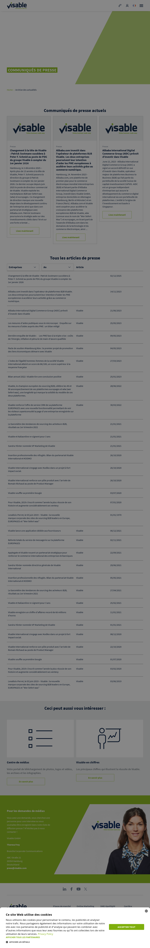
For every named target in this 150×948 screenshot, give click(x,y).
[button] (55, 937)
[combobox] (146, 911)
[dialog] (75, 927)
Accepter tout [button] (126, 926)
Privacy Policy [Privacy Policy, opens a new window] (45, 934)
